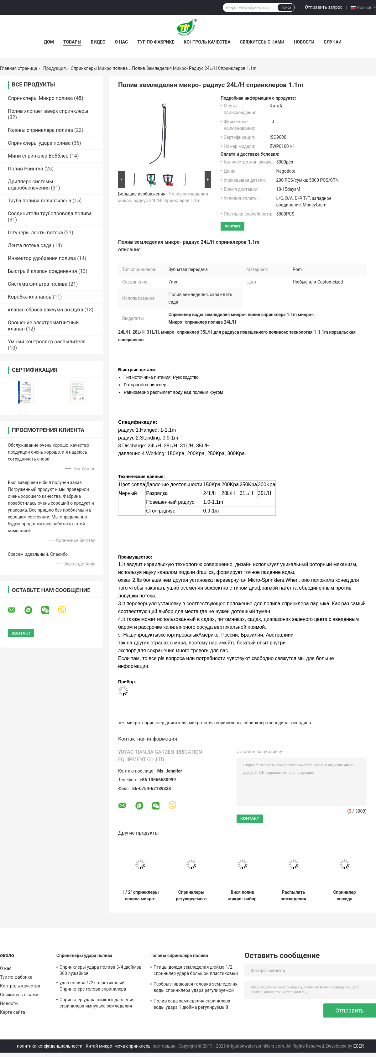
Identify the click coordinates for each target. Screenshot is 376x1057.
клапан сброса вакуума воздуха (45, 310)
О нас (121, 41)
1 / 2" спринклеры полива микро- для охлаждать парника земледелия (140, 896)
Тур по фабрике (155, 41)
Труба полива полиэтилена (39, 201)
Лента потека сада (30, 245)
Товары (72, 41)
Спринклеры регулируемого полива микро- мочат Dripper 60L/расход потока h (191, 896)
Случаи (333, 41)
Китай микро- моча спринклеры (118, 1046)
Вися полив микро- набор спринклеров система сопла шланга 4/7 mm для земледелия (242, 896)
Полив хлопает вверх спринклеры (48, 111)
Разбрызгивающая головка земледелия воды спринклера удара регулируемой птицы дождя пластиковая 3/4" (196, 988)
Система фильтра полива (37, 284)
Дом (49, 41)
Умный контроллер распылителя (47, 342)
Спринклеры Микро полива (99, 68)
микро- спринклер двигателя (156, 722)
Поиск (286, 7)
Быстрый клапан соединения (42, 271)
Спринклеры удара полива (39, 143)
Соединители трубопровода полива (49, 213)
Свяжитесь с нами (262, 41)
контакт (232, 226)
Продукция (54, 68)
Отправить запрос (323, 7)
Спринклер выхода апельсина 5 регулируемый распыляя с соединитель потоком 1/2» (344, 896)
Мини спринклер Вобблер (38, 156)
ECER (358, 1046)
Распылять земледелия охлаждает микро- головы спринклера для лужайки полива (293, 896)
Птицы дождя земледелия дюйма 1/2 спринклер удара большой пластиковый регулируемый (196, 971)
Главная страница (18, 68)
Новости (304, 41)
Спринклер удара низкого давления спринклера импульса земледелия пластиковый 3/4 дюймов (97, 1003)
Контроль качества (207, 41)
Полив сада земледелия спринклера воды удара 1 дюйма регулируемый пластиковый (192, 1005)
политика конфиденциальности (49, 1046)
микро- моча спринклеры (215, 722)
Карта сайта (12, 1012)
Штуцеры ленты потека (35, 233)
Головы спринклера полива (40, 130)
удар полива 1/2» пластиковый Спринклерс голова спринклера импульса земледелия (93, 986)
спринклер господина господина (277, 722)
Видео (98, 41)
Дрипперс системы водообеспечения (30, 185)
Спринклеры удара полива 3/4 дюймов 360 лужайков (101, 970)
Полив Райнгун (25, 169)
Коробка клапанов (29, 297)
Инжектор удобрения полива (42, 258)
